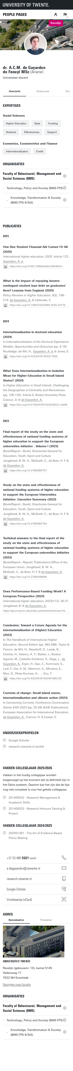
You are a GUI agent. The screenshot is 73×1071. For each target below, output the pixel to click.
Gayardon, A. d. (13, 261)
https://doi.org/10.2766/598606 (28, 576)
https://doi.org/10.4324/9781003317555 (34, 356)
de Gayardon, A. (20, 300)
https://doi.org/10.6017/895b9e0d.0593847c (36, 266)
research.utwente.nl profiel (26, 746)
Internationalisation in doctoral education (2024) (32, 334)
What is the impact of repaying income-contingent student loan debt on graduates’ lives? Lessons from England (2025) (34, 285)
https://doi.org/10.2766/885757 (28, 470)
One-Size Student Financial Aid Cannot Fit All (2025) (35, 249)
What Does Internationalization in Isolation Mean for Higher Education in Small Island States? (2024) (33, 375)
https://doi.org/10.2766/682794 (28, 523)
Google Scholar (19, 740)
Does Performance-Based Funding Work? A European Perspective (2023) (34, 594)
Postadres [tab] (46, 920)
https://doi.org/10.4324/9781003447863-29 (35, 678)
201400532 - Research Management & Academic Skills (34, 800)
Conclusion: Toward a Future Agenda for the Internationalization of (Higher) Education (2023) (35, 630)
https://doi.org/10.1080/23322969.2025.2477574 (39, 305)
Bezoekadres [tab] (16, 920)
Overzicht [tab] (14, 91)
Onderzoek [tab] (42, 91)
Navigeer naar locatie (17, 984)
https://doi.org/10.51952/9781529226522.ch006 (38, 404)
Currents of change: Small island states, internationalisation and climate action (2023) (35, 695)
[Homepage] (15, 14)
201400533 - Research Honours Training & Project (37, 811)
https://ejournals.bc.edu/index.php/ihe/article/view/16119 (36, 610)
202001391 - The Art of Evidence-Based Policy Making (35, 835)
